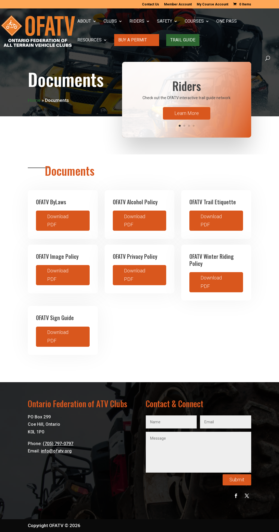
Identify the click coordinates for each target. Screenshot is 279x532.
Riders (136, 21)
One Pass (226, 21)
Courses (194, 21)
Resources (89, 40)
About (84, 21)
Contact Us (150, 4)
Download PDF (57, 221)
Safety (164, 21)
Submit (236, 479)
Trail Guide (182, 39)
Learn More (186, 113)
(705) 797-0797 (58, 443)
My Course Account (212, 4)
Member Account (178, 4)
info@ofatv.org (56, 451)
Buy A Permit (132, 39)
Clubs (110, 21)
